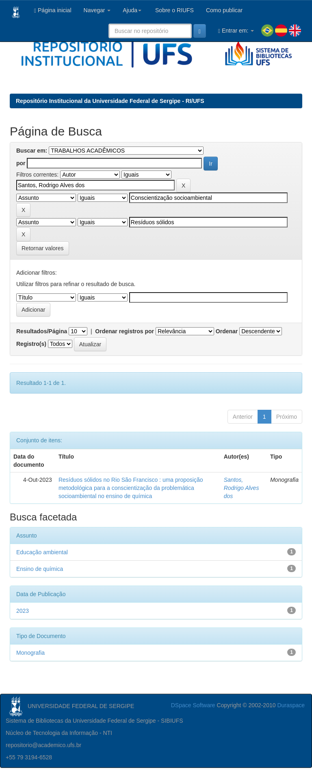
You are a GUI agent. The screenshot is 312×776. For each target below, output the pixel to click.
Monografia (30, 652)
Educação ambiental (42, 552)
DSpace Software (193, 705)
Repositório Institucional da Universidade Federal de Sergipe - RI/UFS (110, 101)
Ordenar (227, 331)
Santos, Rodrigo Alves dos (241, 488)
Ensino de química (39, 569)
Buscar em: (31, 150)
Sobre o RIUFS (174, 10)
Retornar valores (43, 248)
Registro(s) (31, 344)
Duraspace (291, 705)
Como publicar (224, 10)
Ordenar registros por (124, 331)
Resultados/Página (41, 331)
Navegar (97, 10)
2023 (22, 611)
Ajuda (132, 10)
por (21, 163)
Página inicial (53, 10)
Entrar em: (236, 30)
